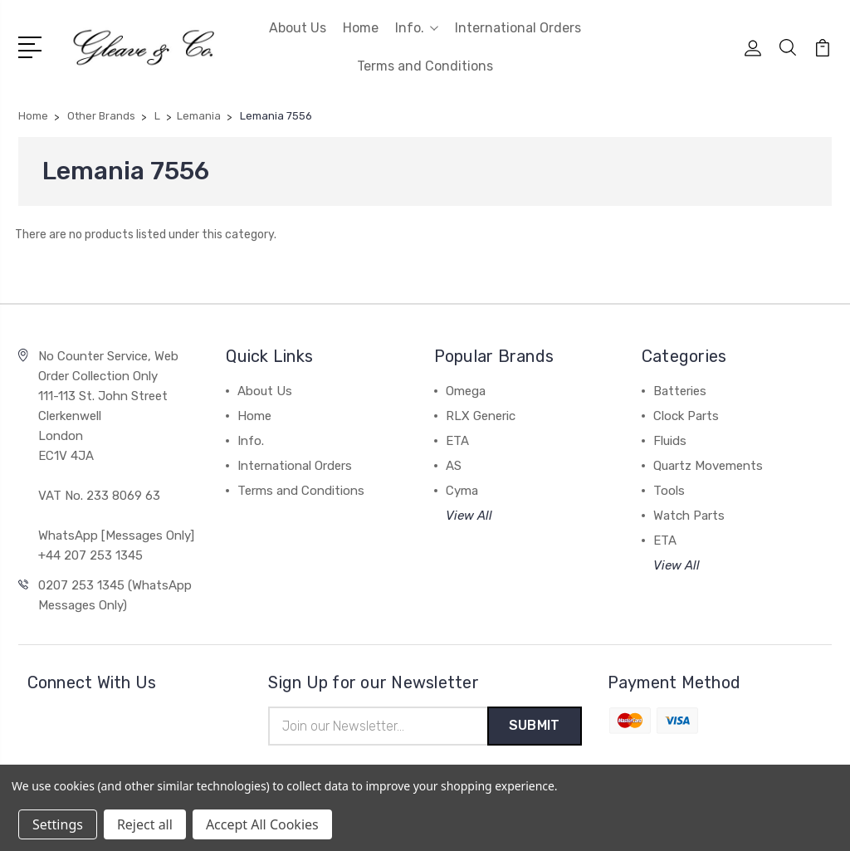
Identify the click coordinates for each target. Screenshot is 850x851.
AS (454, 465)
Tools (669, 490)
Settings (57, 824)
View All (469, 515)
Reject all (145, 824)
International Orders (518, 28)
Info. (416, 28)
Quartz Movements (708, 465)
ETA (457, 440)
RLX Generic (480, 415)
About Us (297, 28)
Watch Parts (689, 515)
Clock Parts (686, 415)
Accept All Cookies (262, 824)
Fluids (669, 440)
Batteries (679, 391)
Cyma (462, 490)
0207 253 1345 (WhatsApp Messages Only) (115, 595)
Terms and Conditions (425, 66)
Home (361, 28)
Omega (466, 391)
